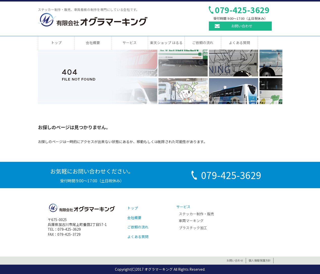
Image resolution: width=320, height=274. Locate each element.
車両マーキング (191, 220)
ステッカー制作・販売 (196, 213)
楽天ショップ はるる (166, 42)
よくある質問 (239, 42)
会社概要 (93, 42)
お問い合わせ (241, 25)
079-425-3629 (242, 9)
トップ (56, 42)
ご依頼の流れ (202, 42)
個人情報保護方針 (260, 260)
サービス (129, 42)
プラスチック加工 (193, 227)
